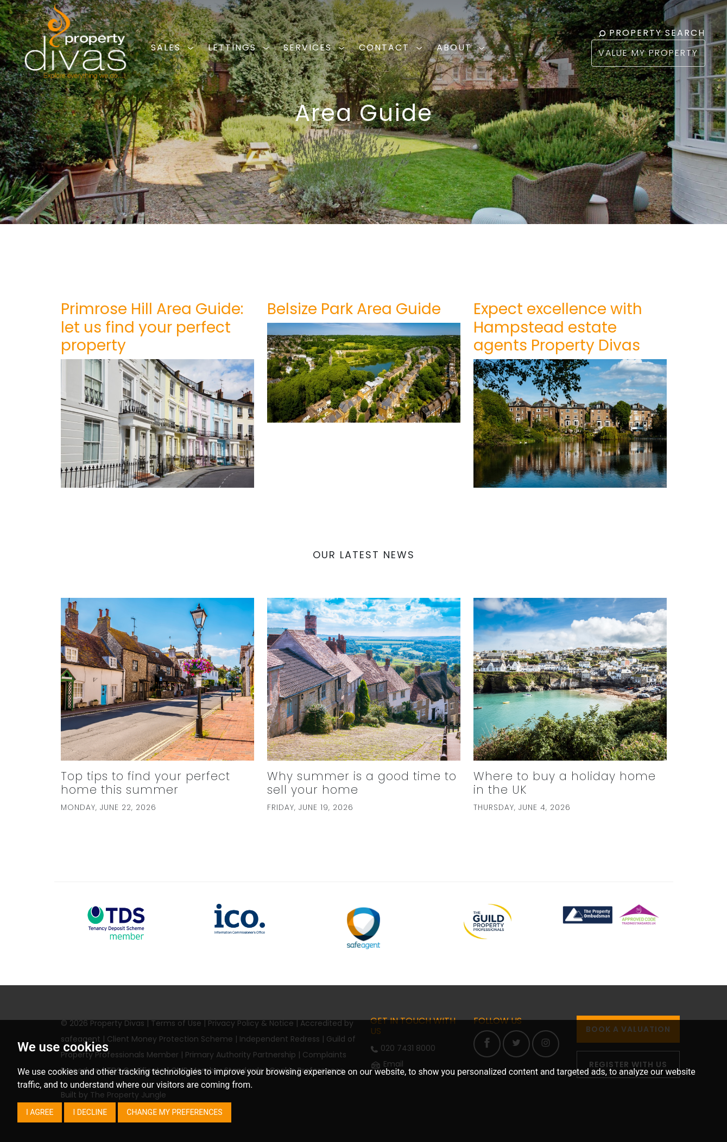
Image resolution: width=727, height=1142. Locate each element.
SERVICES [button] (315, 47)
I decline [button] (90, 1112)
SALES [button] (174, 47)
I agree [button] (39, 1112)
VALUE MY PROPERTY (648, 53)
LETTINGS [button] (240, 47)
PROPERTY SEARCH (651, 33)
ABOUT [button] (462, 47)
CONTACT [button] (392, 47)
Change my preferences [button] (174, 1112)
